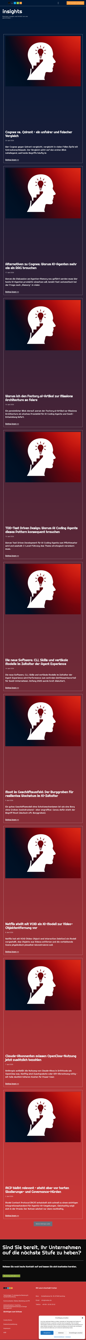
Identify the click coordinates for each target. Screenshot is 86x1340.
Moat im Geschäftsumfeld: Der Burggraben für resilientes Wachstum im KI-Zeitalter (39, 794)
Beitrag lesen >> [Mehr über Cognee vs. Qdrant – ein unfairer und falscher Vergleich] (12, 160)
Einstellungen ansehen (75, 1333)
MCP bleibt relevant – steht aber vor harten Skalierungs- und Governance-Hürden (37, 1190)
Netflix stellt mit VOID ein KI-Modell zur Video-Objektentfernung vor (39, 926)
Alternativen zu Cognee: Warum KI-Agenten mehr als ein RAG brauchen (40, 266)
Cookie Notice (7, 1320)
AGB (4, 1332)
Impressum (68, 1336)
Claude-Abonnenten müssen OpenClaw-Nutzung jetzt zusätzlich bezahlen (40, 1058)
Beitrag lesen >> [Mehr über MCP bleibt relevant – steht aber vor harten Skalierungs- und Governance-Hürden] (12, 1216)
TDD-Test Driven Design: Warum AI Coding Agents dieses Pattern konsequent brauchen (41, 530)
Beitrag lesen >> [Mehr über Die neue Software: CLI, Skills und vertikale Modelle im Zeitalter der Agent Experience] (12, 688)
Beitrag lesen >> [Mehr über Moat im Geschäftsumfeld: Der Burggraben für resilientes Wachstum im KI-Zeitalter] (12, 820)
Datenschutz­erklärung (59, 1336)
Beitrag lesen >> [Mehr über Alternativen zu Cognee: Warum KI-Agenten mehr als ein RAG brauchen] (12, 292)
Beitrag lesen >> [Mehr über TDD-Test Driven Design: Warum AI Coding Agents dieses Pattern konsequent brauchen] (12, 556)
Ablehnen (61, 1333)
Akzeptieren (47, 1333)
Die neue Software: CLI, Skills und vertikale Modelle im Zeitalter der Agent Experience (36, 662)
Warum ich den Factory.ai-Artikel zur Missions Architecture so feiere (39, 398)
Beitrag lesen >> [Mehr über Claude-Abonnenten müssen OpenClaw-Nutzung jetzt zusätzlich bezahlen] (12, 1084)
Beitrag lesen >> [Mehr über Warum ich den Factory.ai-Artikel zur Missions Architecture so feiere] (12, 424)
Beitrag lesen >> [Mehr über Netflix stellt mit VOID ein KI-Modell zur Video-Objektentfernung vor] (12, 952)
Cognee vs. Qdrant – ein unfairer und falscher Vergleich (38, 134)
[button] (82, 1318)
